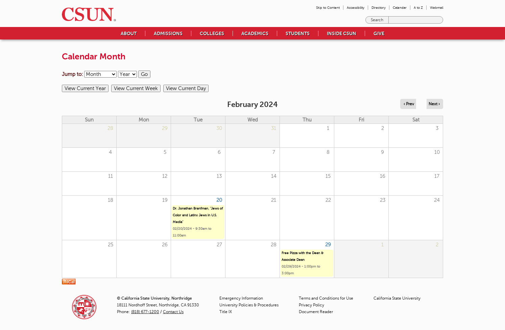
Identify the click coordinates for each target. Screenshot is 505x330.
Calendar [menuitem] (400, 7)
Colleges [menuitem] (212, 33)
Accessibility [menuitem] (355, 7)
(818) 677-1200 (145, 311)
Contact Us (173, 311)
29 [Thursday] (328, 244)
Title (225, 311)
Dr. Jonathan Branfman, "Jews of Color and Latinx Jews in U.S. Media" (198, 215)
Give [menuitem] (379, 33)
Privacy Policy (311, 305)
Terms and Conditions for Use (326, 298)
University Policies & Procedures (249, 305)
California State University (397, 298)
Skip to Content (328, 7)
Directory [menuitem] (378, 7)
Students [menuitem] (298, 33)
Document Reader (316, 311)
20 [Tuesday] (219, 200)
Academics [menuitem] (254, 33)
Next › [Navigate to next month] (434, 104)
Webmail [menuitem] (436, 7)
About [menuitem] (129, 33)
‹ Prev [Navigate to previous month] (409, 104)
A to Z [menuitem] (418, 7)
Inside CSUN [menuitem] (341, 33)
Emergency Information (241, 298)
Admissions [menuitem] (168, 33)
